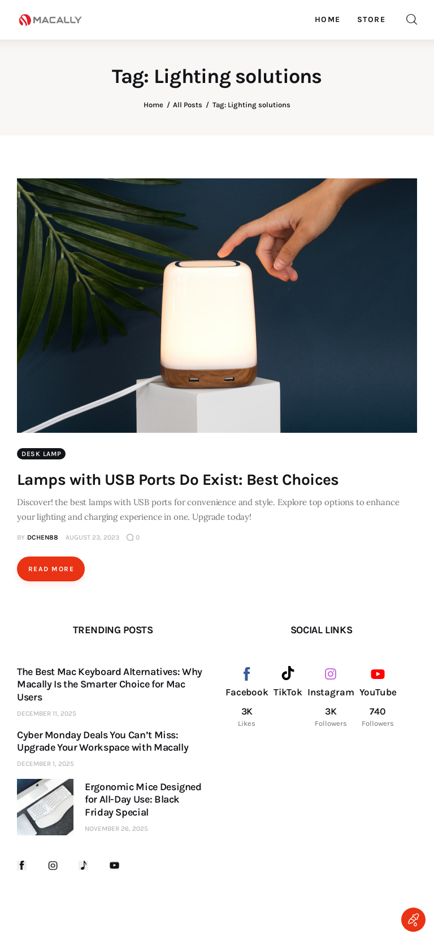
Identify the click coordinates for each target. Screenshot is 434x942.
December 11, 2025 (46, 713)
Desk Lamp (41, 454)
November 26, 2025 (116, 829)
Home (153, 104)
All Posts (187, 104)
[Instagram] (330, 697)
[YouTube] (378, 697)
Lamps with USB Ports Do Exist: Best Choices (178, 479)
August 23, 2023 (92, 537)
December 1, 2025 (45, 764)
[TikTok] (288, 697)
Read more (51, 569)
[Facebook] (246, 697)
